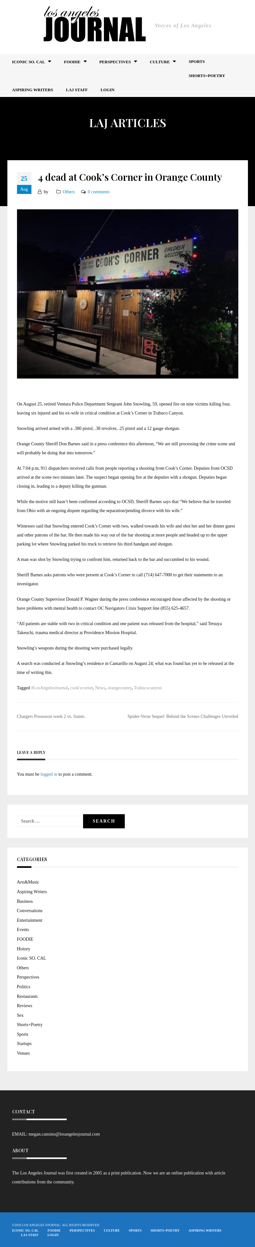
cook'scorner (81, 687)
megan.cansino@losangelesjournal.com (64, 1134)
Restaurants (27, 996)
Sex (20, 1015)
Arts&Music (28, 882)
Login (108, 89)
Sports (197, 61)
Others (69, 191)
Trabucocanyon (148, 687)
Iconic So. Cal (28, 61)
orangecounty (119, 687)
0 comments (99, 191)
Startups (24, 1043)
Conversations (30, 910)
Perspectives (115, 61)
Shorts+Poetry (207, 75)
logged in (48, 774)
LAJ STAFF (77, 89)
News (100, 687)
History (23, 948)
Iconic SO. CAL (31, 958)
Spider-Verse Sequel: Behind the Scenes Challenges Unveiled (183, 716)
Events (23, 929)
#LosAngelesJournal (49, 687)
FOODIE (72, 61)
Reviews (24, 1005)
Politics (23, 986)
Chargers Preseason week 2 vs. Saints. (51, 716)
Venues (23, 1053)
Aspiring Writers (32, 89)
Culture (160, 61)
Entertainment (29, 920)
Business (25, 901)
